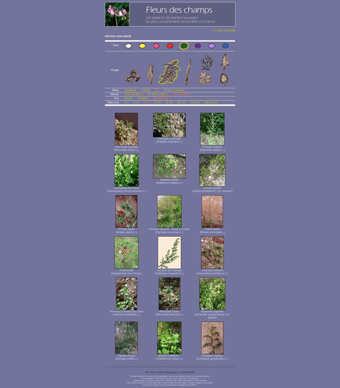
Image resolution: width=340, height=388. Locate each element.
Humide (145, 90)
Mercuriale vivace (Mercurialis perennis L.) (169, 312)
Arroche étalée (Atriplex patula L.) (126, 229)
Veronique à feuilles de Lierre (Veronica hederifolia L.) (126, 312)
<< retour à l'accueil (223, 30)
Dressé (128, 98)
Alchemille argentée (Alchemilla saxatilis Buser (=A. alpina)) (212, 313)
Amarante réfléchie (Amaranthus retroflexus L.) (212, 270)
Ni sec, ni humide (174, 90)
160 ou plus (211, 102)
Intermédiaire (160, 98)
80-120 (181, 102)
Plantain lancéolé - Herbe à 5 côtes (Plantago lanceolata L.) (169, 229)
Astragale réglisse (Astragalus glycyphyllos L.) (212, 356)
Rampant (142, 98)
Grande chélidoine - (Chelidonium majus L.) (169, 356)
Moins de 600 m (133, 94)
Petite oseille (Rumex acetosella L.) (212, 229)
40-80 (169, 102)
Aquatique (130, 90)
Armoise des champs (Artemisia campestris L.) (169, 270)
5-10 (135, 102)
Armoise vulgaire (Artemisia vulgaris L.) (212, 147)
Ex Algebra (172, 372)
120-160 (195, 102)
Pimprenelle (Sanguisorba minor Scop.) (126, 270)
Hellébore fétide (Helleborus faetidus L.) (169, 180)
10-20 (146, 102)
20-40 (157, 102)
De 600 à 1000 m (158, 94)
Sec (157, 90)
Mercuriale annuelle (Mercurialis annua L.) (126, 147)
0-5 (126, 102)
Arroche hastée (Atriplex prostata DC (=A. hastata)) (212, 188)
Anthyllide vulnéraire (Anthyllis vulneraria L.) (169, 139)
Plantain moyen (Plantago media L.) (126, 356)
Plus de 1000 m (181, 94)
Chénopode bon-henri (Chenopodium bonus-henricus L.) (126, 188)
